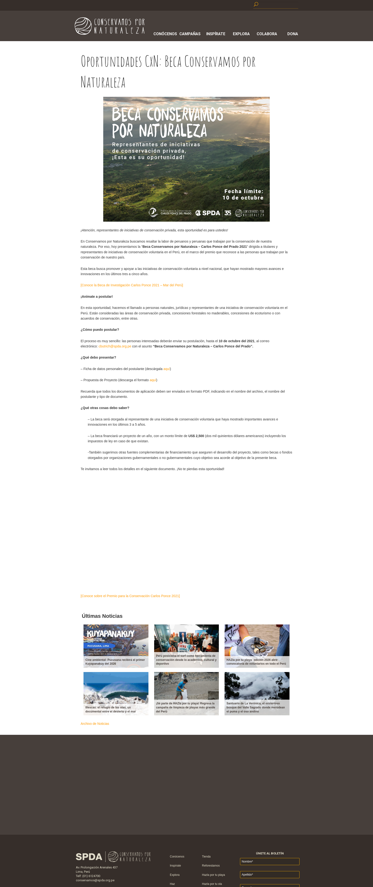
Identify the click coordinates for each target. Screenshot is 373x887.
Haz (172, 884)
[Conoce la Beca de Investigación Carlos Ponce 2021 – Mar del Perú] (132, 285)
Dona (292, 34)
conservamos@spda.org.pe (95, 880)
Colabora (267, 34)
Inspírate (215, 34)
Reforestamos (211, 865)
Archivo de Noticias (95, 724)
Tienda (206, 856)
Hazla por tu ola (212, 884)
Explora (241, 34)
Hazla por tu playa (213, 875)
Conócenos (164, 34)
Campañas (190, 34)
